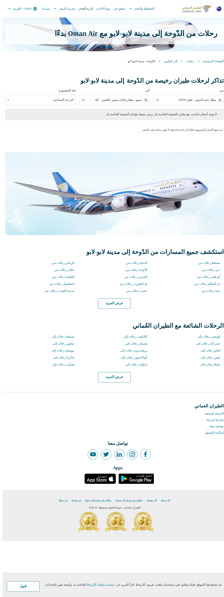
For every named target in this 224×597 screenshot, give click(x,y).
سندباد (44, 8)
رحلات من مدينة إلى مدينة (126, 500)
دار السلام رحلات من (205, 284)
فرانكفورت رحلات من (131, 284)
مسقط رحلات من (207, 263)
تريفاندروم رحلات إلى (131, 350)
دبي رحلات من (209, 270)
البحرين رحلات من (133, 277)
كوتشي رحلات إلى (206, 336)
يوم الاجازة (101, 8)
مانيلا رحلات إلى (208, 364)
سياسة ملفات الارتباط (98, 585)
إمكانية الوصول (211, 432)
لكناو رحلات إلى (208, 350)
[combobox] (189, 100)
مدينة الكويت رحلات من (57, 291)
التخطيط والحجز (138, 9)
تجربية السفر (61, 9)
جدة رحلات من (208, 291)
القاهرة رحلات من (60, 277)
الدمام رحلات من (134, 263)
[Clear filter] (154, 100)
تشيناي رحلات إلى (134, 343)
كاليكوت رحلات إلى (133, 336)
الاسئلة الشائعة (211, 413)
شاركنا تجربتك (212, 420)
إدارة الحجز (83, 8)
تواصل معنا (214, 426)
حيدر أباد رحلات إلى (206, 343)
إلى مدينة (149, 500)
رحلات (188, 61)
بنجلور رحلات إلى (61, 343)
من (219, 90)
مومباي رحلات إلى (60, 350)
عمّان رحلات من (62, 270)
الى (145, 90)
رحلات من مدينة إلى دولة (96, 500)
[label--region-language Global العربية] (20, 9)
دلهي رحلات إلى (208, 357)
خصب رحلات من (134, 291)
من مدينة (74, 500)
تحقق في (117, 8)
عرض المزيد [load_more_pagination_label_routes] (112, 303)
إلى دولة (163, 500)
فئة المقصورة (64, 90)
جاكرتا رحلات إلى (61, 357)
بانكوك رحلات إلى (134, 364)
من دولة (60, 500)
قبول (20, 586)
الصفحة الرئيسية (211, 61)
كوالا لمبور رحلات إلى (131, 357)
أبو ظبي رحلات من (206, 277)
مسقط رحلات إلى (60, 336)
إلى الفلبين (168, 61)
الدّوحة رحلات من (134, 270)
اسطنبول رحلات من (59, 284)
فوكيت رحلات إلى (61, 364)
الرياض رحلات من (60, 263)
